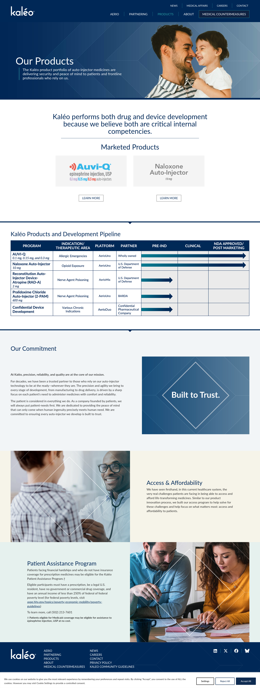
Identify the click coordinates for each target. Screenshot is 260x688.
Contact (242, 5)
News (174, 5)
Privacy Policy (101, 662)
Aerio (114, 14)
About (189, 14)
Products (166, 14)
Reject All (225, 681)
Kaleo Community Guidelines (112, 666)
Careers (222, 5)
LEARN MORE (91, 198)
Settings (205, 681)
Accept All (246, 681)
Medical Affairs (197, 5)
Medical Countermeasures (224, 14)
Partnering (138, 14)
